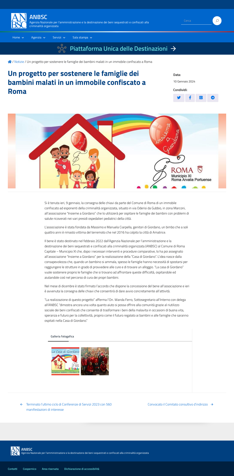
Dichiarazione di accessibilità (81, 469)
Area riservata (50, 469)
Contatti (12, 469)
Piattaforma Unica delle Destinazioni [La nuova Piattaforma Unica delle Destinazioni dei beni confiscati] (118, 48)
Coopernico (29, 469)
